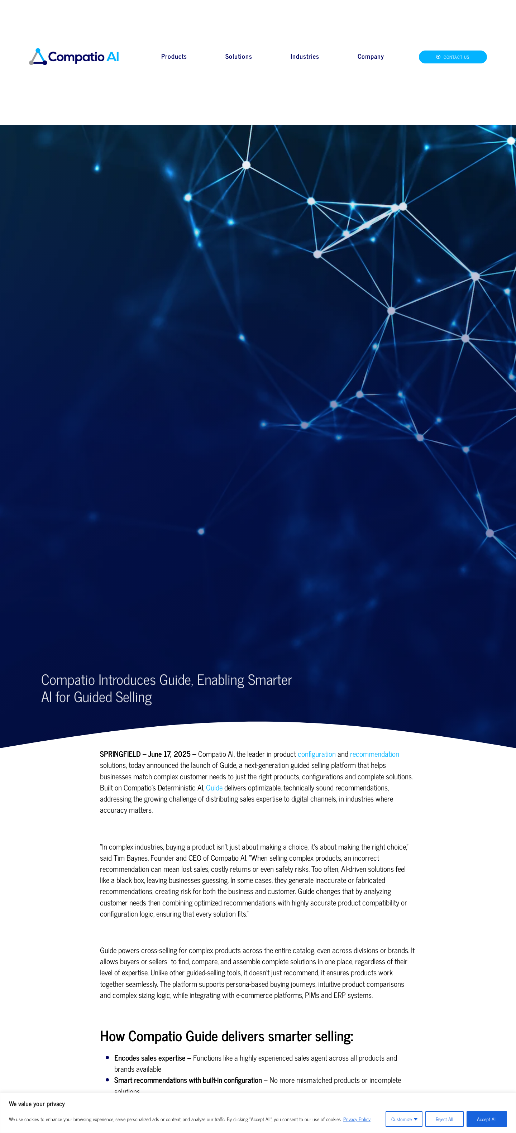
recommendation (374, 753)
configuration (317, 753)
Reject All (444, 1119)
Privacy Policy (357, 1119)
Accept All (487, 1119)
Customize (401, 1119)
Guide (214, 787)
